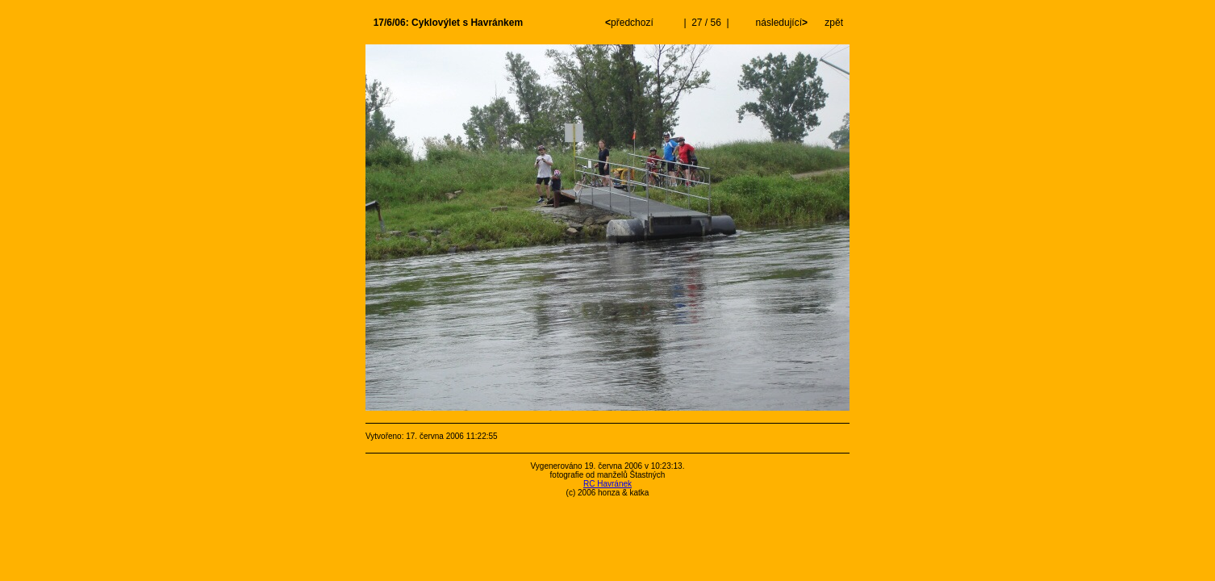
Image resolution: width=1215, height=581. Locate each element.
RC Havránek (607, 483)
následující (780, 22)
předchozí (630, 22)
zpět (834, 22)
